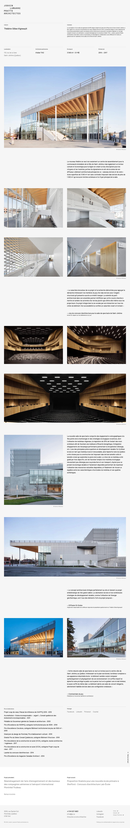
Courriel (95, 712)
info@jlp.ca (71, 814)
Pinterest (87, 712)
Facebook (70, 712)
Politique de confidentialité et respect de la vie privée (110, 822)
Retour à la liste (9, 794)
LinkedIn (79, 712)
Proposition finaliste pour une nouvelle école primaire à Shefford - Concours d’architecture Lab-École (93, 782)
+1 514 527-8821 (72, 811)
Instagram (100, 814)
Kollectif (116, 813)
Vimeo (115, 811)
